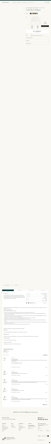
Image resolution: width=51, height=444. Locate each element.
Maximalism (42, 35)
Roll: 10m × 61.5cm (35, 17)
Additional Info (19, 290)
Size (26, 17)
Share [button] (19, 375)
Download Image (6, 285)
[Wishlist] (47, 2)
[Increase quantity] (40, 23)
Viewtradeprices (37, 27)
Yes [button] (16, 375)
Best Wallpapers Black (33, 35)
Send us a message (32, 425)
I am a (38, 430)
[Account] (45, 2)
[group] (7, 351)
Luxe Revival (39, 35)
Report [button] (18, 375)
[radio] (30, 13)
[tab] (45, 355)
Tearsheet (16, 285)
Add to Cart (45, 26)
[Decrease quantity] (30, 23)
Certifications (43, 290)
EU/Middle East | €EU (44, 436)
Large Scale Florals (36, 35)
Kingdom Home (6, 293)
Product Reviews (31, 290)
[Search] (8, 355)
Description (8, 290)
